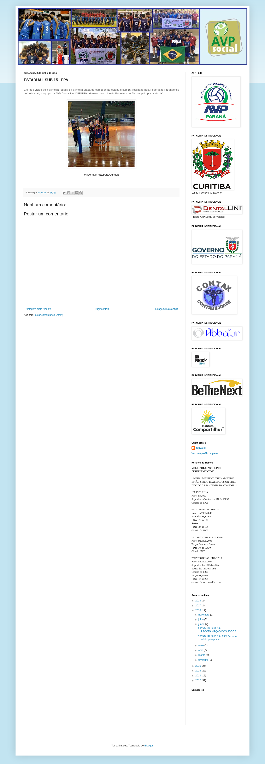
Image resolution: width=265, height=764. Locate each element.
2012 (198, 680)
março (202, 654)
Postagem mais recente (38, 309)
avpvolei (201, 448)
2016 (198, 610)
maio (201, 645)
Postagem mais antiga (165, 309)
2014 (198, 670)
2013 (198, 675)
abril (201, 650)
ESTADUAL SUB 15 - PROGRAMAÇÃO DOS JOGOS (217, 630)
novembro (204, 614)
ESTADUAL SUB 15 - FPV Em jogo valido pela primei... (217, 638)
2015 (198, 665)
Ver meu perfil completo (205, 453)
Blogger (149, 745)
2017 (198, 605)
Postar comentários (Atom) (48, 315)
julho (201, 619)
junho (201, 624)
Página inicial (102, 309)
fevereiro (203, 659)
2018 (198, 600)
